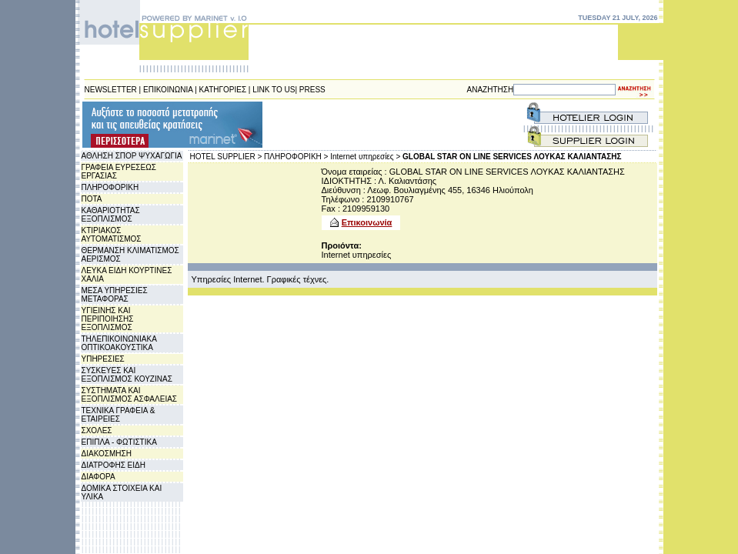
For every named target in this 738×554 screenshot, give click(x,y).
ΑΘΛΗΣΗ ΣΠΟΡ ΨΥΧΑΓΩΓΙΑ (132, 156)
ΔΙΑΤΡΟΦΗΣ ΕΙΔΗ (113, 465)
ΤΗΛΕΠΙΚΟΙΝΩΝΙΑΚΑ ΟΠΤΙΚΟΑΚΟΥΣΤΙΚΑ (119, 343)
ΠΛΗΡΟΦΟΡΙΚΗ (110, 187)
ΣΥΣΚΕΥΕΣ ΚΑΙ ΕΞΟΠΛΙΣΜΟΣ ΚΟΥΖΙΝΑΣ (127, 374)
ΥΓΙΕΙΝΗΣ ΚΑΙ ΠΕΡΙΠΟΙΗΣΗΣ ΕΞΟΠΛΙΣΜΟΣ (108, 319)
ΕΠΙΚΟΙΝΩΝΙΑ (167, 89)
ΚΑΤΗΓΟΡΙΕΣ (223, 89)
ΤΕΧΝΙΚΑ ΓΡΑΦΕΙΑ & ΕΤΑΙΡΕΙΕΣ (118, 414)
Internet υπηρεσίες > (365, 156)
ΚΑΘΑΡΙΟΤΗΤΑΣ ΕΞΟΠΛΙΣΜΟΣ (111, 214)
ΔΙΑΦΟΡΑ (98, 476)
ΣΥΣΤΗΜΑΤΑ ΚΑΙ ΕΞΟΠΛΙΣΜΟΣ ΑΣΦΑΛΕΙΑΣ (130, 394)
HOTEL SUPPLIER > (226, 156)
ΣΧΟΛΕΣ (97, 430)
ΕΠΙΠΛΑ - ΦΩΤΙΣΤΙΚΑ (119, 442)
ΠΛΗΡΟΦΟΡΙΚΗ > (296, 156)
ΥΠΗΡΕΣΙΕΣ (103, 359)
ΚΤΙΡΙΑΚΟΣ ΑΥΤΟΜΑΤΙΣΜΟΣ (112, 234)
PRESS (312, 89)
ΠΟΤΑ (92, 199)
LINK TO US (273, 89)
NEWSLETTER (111, 89)
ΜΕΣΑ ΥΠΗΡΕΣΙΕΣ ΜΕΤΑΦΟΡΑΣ (115, 294)
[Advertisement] (357, 125)
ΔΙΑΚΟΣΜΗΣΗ (107, 453)
